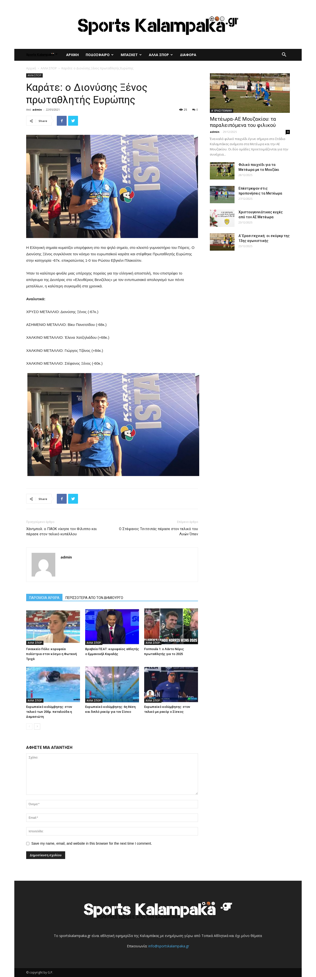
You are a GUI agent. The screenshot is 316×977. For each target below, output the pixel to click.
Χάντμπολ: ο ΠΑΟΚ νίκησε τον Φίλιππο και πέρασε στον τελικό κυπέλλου (61, 531)
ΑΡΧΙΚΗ (72, 54)
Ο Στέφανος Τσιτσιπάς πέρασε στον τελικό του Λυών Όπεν (158, 531)
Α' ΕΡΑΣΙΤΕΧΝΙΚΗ (221, 110)
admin (37, 109)
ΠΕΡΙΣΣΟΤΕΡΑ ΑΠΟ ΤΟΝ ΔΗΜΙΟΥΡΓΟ (94, 598)
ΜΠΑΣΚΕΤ (131, 54)
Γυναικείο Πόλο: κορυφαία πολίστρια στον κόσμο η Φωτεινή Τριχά (51, 654)
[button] (284, 55)
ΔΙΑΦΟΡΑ (188, 54)
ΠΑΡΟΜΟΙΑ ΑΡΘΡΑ (44, 598)
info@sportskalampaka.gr (168, 946)
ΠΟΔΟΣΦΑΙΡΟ (100, 54)
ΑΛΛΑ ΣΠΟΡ (161, 54)
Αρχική (31, 68)
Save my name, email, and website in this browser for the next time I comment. (91, 843)
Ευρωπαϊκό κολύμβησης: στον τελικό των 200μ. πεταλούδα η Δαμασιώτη (49, 711)
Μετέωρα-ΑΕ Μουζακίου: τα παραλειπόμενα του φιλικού (243, 122)
